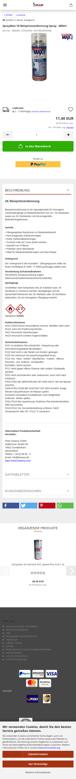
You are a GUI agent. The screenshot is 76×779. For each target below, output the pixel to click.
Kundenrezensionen (23, 491)
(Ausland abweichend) (40, 111)
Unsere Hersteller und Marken (22, 626)
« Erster (8, 14)
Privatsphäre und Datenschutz (21, 636)
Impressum (12, 639)
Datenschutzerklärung (49, 747)
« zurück (20, 14)
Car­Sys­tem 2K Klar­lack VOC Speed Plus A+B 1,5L (38, 564)
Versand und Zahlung (17, 629)
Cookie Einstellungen (17, 659)
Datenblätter (17, 474)
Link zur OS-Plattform (17, 656)
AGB (8, 633)
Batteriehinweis (14, 652)
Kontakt (10, 646)
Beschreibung (17, 190)
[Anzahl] (38, 135)
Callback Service (14, 642)
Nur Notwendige (38, 763)
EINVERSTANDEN (38, 754)
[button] (7, 135)
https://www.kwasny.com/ (18, 460)
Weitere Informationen (38, 772)
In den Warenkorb (34, 146)
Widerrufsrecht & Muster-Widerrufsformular (28, 649)
